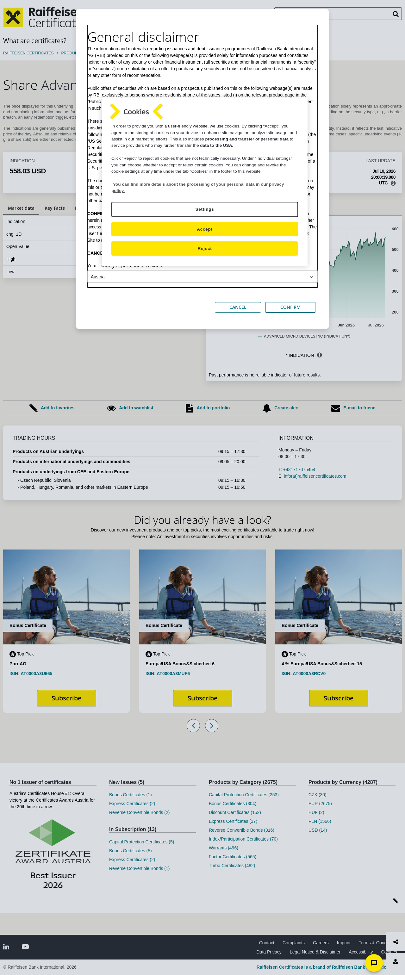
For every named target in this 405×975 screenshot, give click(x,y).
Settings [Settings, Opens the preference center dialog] (204, 209)
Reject (205, 248)
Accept (204, 229)
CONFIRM (290, 307)
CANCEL (237, 307)
